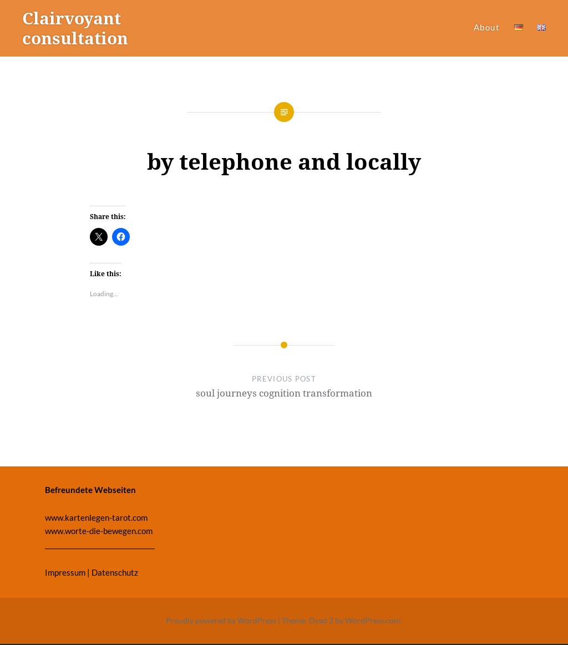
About (487, 27)
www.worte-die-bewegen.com (99, 531)
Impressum (65, 572)
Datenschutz (115, 572)
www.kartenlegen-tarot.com (96, 517)
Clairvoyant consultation (75, 28)
